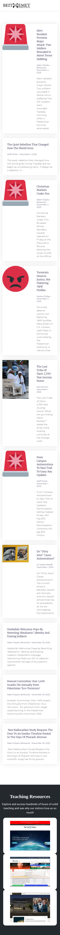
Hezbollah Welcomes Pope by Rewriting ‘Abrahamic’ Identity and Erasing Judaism (28, 633)
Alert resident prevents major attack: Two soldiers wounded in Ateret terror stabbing (44, 44)
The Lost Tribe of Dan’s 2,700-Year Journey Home (44, 373)
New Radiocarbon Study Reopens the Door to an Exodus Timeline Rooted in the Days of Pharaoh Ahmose (30, 733)
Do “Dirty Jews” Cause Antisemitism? (45, 555)
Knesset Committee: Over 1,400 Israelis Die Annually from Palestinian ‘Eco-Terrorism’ (26, 685)
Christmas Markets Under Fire (43, 190)
